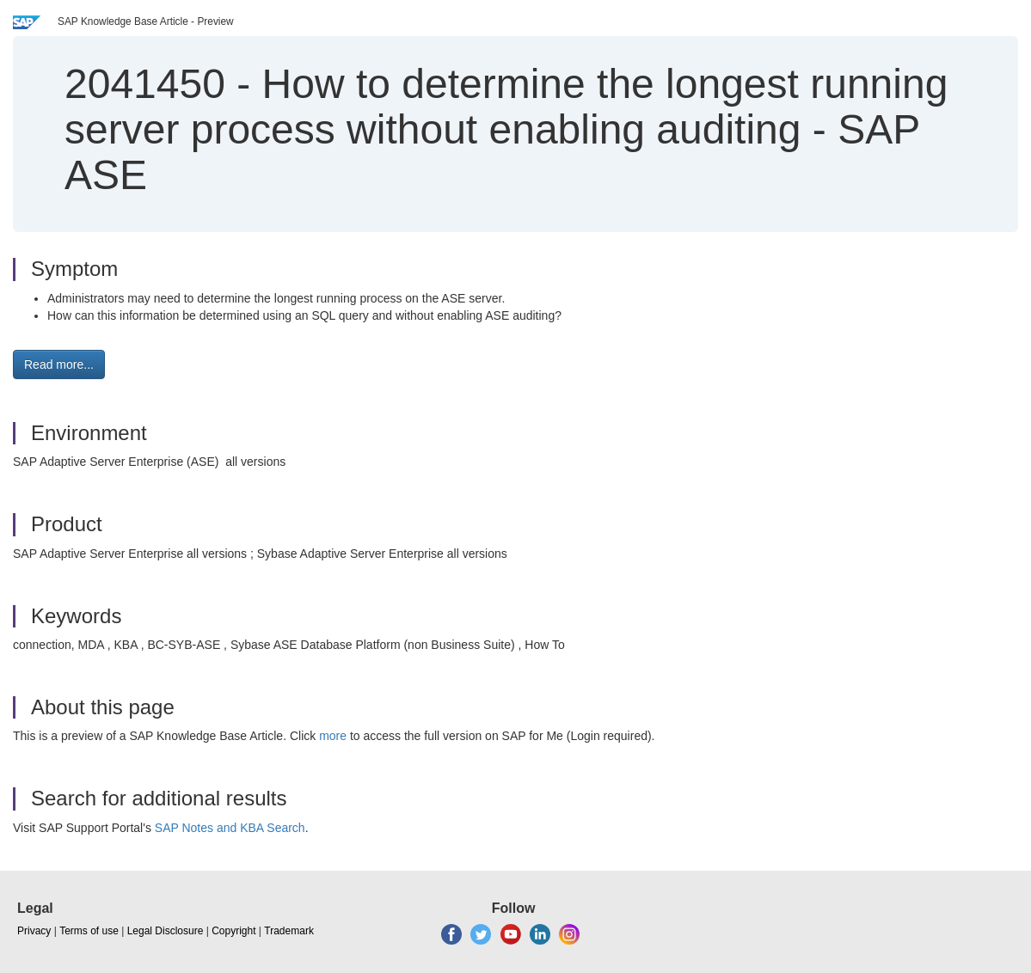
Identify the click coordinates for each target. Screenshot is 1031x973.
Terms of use (89, 931)
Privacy (34, 931)
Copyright (233, 931)
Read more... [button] (59, 364)
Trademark (289, 931)
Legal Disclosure (165, 931)
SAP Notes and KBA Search (230, 828)
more (333, 736)
